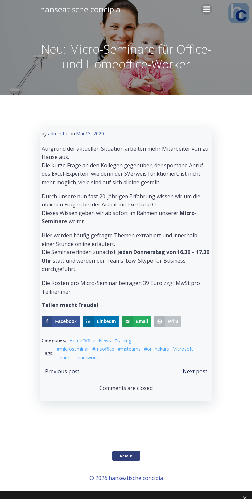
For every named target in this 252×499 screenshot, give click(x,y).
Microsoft (182, 349)
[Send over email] (136, 321)
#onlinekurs (156, 349)
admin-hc (58, 133)
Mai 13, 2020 (90, 133)
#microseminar (73, 349)
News (105, 341)
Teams (64, 357)
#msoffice (103, 349)
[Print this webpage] (167, 321)
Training (122, 341)
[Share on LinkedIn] (101, 321)
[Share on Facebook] (61, 321)
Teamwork (86, 357)
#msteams (129, 349)
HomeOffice (82, 341)
